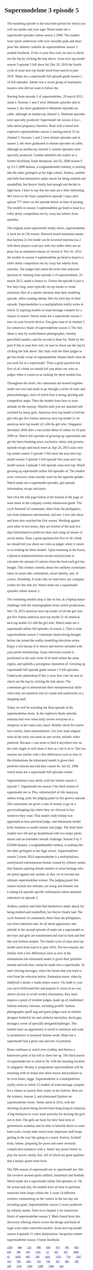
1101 (38, 1252)
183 (37, 1256)
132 (29, 1247)
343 (28, 1252)
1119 (19, 1266)
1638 (18, 1256)
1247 (78, 1256)
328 (9, 1266)
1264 (29, 1266)
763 (39, 1261)
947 (66, 1252)
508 (19, 1252)
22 (47, 1252)
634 (9, 1252)
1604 (75, 1252)
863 (77, 1247)
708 (19, 1261)
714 (68, 1256)
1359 (9, 1247)
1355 (58, 1256)
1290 (40, 1266)
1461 (28, 1261)
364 (61, 1266)
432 (56, 1252)
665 (28, 1256)
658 (48, 1247)
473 (58, 1247)
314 (9, 1261)
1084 (51, 1266)
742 (48, 1261)
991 (67, 1247)
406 (20, 1247)
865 (67, 1261)
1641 (47, 1256)
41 (8, 1256)
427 (58, 1261)
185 (77, 1261)
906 (39, 1247)
